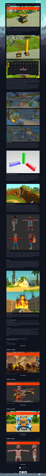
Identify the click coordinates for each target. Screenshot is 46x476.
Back (6, 1)
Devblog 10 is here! (11, 409)
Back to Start (23, 345)
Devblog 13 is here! (11, 349)
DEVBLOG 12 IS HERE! (11, 379)
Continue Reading (23, 375)
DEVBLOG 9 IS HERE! (11, 438)
